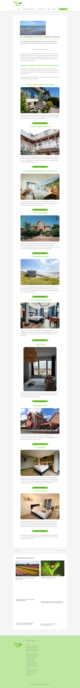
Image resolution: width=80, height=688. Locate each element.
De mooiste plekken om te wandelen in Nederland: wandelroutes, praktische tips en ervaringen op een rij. (32, 649)
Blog (49, 9)
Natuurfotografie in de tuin (48, 578)
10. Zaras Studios (40, 491)
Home (19, 9)
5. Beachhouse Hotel (40, 256)
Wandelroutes (29, 674)
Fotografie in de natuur (31, 654)
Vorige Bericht (17, 550)
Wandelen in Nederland (28, 9)
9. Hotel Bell (40, 447)
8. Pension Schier (40, 406)
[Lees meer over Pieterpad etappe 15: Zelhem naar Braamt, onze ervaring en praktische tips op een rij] (52, 591)
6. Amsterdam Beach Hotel (40, 300)
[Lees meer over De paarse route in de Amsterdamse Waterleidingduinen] (27, 590)
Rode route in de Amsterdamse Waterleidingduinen (49, 624)
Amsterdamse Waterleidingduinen (29, 39)
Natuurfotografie (41, 9)
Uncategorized (41, 39)
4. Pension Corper (40, 213)
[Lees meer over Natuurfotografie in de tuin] (52, 568)
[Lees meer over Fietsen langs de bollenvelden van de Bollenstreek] (27, 568)
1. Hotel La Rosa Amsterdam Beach (40, 85)
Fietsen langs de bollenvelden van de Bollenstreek (25, 578)
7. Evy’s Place (40, 345)
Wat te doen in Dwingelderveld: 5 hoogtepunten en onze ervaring (24, 623)
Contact (54, 9)
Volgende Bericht (62, 550)
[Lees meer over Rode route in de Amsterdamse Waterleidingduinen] (52, 614)
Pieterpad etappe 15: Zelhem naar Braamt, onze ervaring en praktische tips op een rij (52, 602)
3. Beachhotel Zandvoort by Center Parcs (40, 171)
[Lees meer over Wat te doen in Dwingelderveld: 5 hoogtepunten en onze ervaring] (27, 613)
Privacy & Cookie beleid (31, 669)
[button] (63, 9)
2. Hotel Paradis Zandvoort (40, 126)
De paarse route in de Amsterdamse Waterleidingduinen (25, 600)
